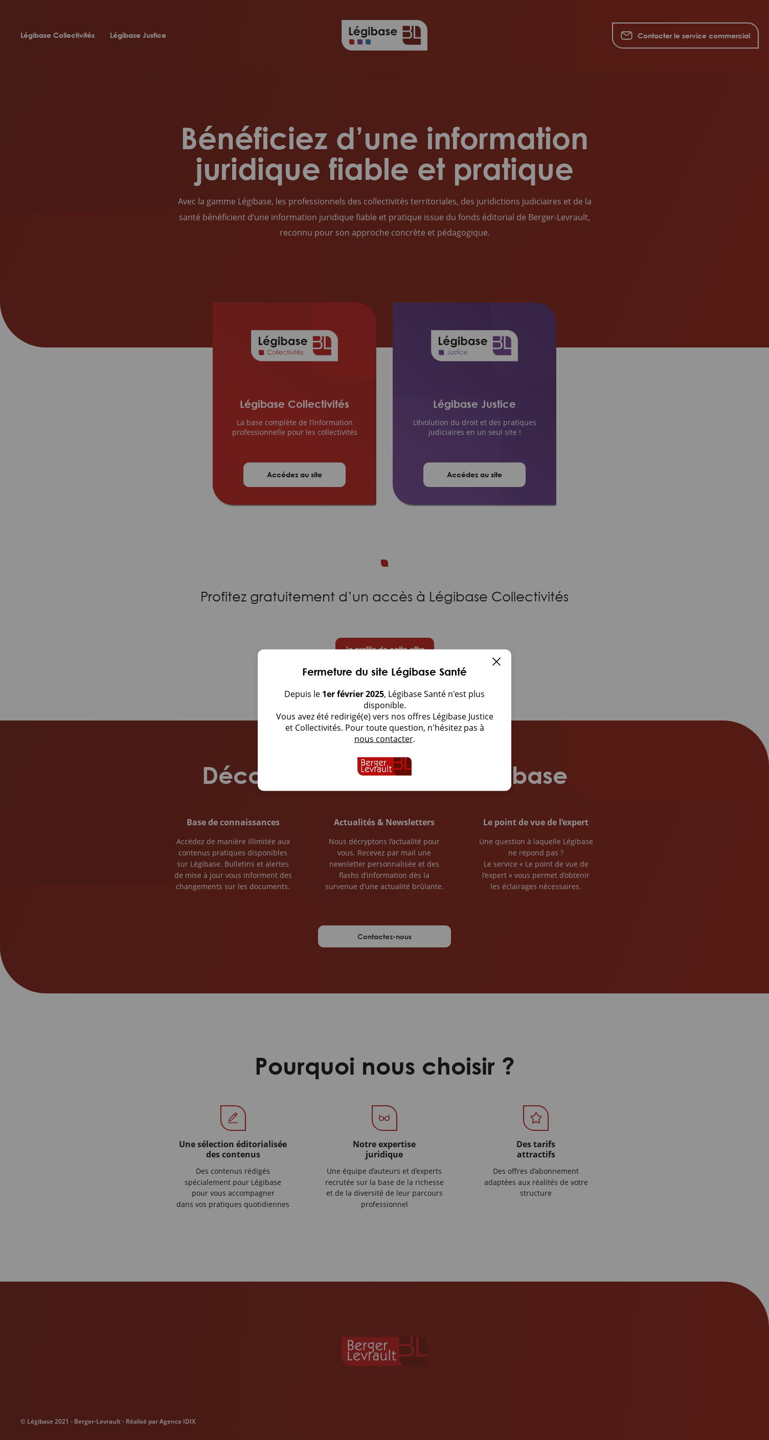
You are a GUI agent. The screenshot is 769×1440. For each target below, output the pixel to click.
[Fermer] (496, 662)
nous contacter (383, 739)
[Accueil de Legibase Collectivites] (384, 766)
